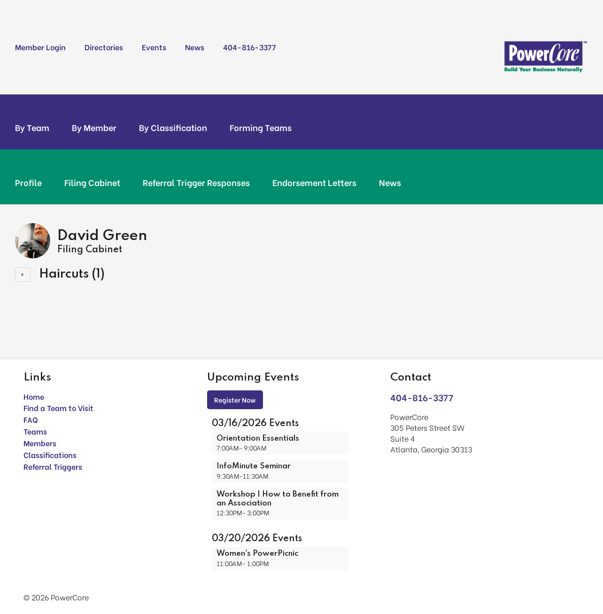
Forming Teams (261, 127)
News (194, 46)
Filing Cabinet (92, 182)
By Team (32, 127)
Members (39, 442)
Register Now (235, 399)
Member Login (40, 46)
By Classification (173, 127)
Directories (104, 46)
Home (33, 396)
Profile (28, 182)
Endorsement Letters (314, 182)
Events (154, 46)
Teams (35, 431)
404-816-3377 (249, 46)
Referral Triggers (52, 466)
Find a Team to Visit (58, 407)
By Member (94, 127)
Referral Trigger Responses (196, 182)
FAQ (30, 419)
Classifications (50, 454)
